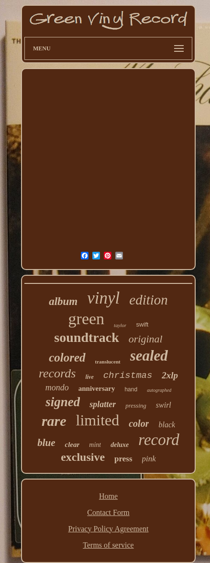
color (139, 423)
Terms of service (108, 545)
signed (62, 402)
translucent (108, 361)
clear (72, 444)
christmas (128, 375)
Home (108, 496)
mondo (57, 387)
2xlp (170, 375)
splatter (102, 404)
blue (46, 442)
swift (142, 324)
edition (148, 299)
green (86, 319)
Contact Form (108, 512)
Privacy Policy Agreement (108, 529)
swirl (163, 405)
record (158, 439)
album (63, 301)
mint (95, 444)
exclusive (83, 457)
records (57, 373)
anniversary (96, 388)
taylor (120, 325)
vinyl (103, 298)
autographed (159, 390)
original (146, 339)
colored (67, 357)
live (89, 377)
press (123, 458)
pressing (135, 405)
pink (149, 458)
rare (54, 421)
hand (130, 389)
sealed (149, 355)
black (166, 425)
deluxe (120, 444)
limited (98, 420)
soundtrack (86, 337)
